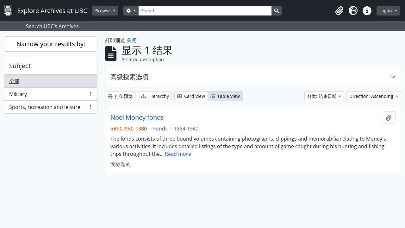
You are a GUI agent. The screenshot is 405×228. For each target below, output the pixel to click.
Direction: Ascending (372, 96)
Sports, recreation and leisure (50, 108)
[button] (339, 11)
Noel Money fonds (137, 117)
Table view (225, 96)
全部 (14, 81)
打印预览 (120, 96)
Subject (20, 65)
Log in (386, 11)
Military (50, 95)
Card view (191, 96)
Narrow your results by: (50, 44)
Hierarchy (155, 96)
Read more (178, 153)
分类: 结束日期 (322, 96)
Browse (103, 11)
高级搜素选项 (129, 77)
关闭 (132, 40)
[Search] (205, 11)
